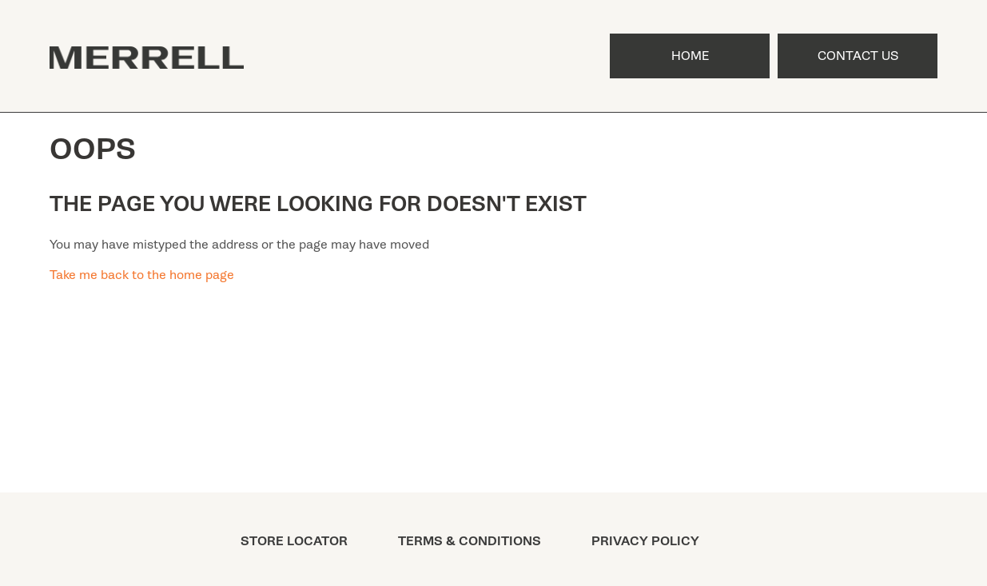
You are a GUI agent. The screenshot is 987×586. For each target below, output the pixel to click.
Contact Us (858, 56)
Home (690, 56)
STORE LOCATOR (294, 541)
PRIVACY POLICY (645, 541)
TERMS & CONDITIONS (469, 541)
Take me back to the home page (142, 275)
